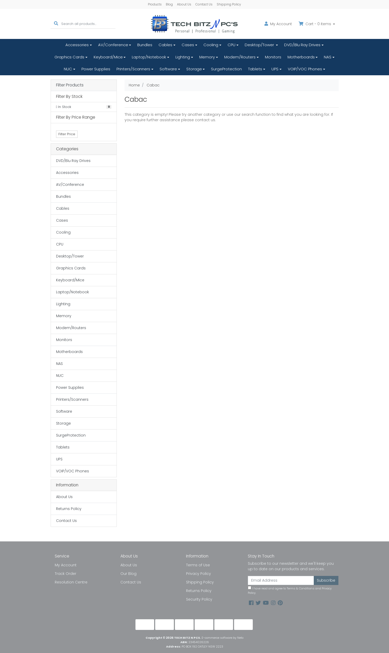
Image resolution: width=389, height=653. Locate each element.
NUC (68, 69)
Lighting (182, 57)
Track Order (65, 573)
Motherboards (301, 57)
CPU (231, 44)
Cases (188, 44)
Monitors (273, 57)
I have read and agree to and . (290, 590)
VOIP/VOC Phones (305, 69)
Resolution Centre (71, 582)
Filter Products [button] (70, 85)
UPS (274, 69)
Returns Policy (68, 508)
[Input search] (88, 23)
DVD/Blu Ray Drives (302, 44)
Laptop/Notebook (149, 57)
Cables (165, 44)
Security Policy (199, 599)
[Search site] (56, 23)
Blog (169, 4)
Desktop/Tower (260, 44)
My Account (66, 565)
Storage (194, 69)
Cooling (210, 44)
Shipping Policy (229, 4)
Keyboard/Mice (108, 57)
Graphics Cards (69, 57)
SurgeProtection (226, 69)
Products (155, 4)
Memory (207, 57)
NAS (327, 57)
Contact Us (204, 4)
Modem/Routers (240, 57)
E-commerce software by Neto (222, 638)
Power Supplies (95, 69)
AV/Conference (113, 44)
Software (168, 69)
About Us (184, 4)
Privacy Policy (198, 573)
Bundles (144, 44)
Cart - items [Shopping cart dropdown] (315, 23)
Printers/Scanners (133, 69)
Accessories (77, 44)
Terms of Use (198, 565)
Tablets (255, 69)
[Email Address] (281, 580)
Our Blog (128, 573)
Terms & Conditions (301, 588)
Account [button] (278, 23)
